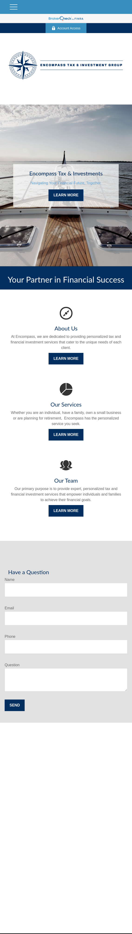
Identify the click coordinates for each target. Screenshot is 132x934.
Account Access (66, 28)
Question (12, 665)
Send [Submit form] (15, 705)
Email (9, 608)
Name (10, 580)
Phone (10, 636)
